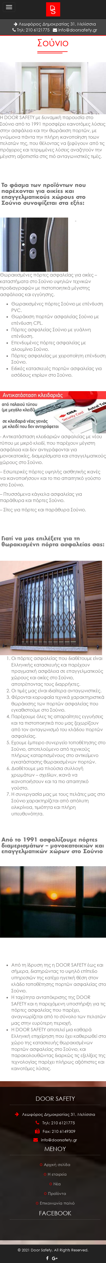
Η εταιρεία (57, 1174)
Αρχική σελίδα (57, 1164)
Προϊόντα (57, 1193)
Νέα (57, 1183)
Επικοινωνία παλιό (57, 1203)
